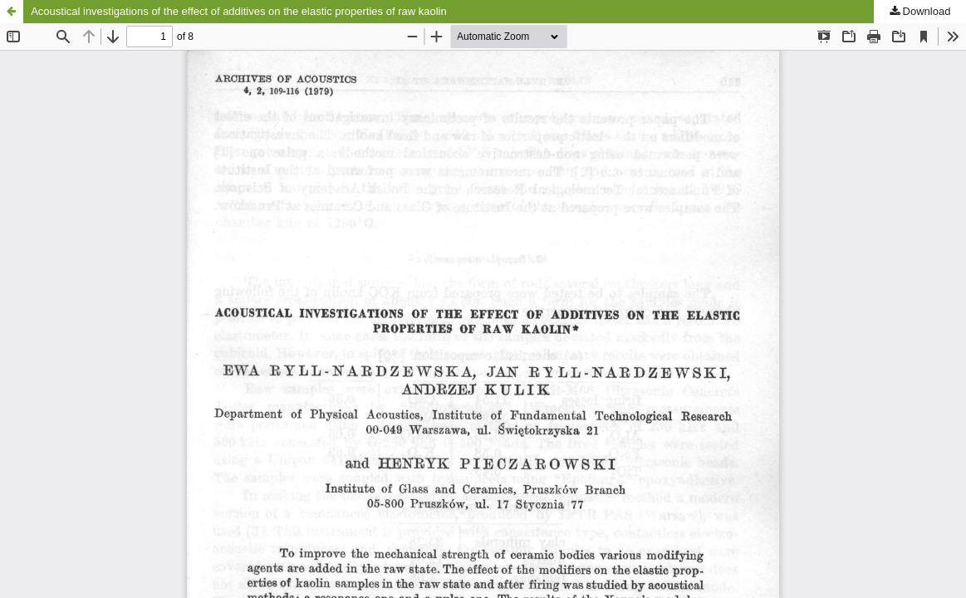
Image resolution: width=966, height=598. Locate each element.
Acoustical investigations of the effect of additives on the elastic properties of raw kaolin (239, 11)
